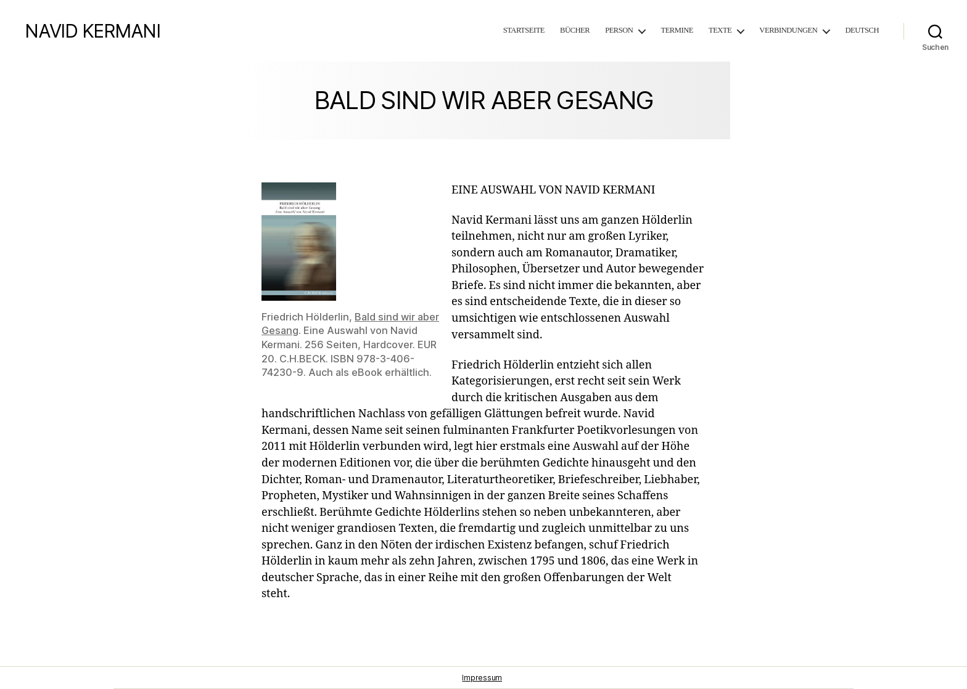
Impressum (482, 677)
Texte (720, 30)
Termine (676, 30)
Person (619, 30)
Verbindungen (788, 30)
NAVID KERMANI (92, 31)
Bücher (575, 30)
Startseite (524, 30)
